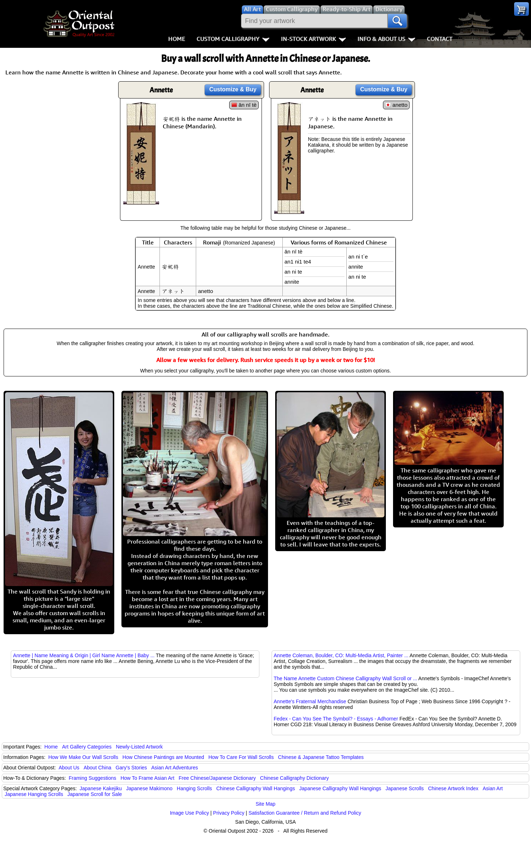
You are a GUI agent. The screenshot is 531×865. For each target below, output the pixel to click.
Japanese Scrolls (404, 788)
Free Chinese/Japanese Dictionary (217, 778)
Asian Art (492, 788)
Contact (439, 38)
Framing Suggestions (92, 778)
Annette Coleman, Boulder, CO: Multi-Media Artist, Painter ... (341, 655)
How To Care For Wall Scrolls (241, 757)
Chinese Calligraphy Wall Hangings (255, 788)
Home (176, 38)
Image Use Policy (189, 813)
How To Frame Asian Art (147, 778)
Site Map (265, 804)
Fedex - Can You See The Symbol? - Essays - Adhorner (336, 719)
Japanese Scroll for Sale (95, 794)
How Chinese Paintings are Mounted (163, 757)
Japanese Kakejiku (101, 788)
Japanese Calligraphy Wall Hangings (340, 788)
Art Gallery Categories (87, 747)
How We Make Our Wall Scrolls (83, 757)
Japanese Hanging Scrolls (34, 794)
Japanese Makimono (149, 788)
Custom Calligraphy (233, 38)
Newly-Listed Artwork (139, 747)
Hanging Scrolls (194, 788)
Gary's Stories (131, 767)
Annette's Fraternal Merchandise (310, 701)
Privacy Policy (228, 813)
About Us (69, 767)
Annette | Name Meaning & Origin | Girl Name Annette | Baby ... (83, 655)
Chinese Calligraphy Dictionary (294, 778)
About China (97, 767)
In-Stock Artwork (313, 38)
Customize (233, 89)
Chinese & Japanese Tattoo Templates (321, 757)
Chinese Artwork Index (453, 788)
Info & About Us (386, 38)
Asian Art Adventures (174, 767)
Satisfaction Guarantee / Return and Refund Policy (305, 813)
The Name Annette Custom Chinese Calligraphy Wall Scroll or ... (345, 678)
